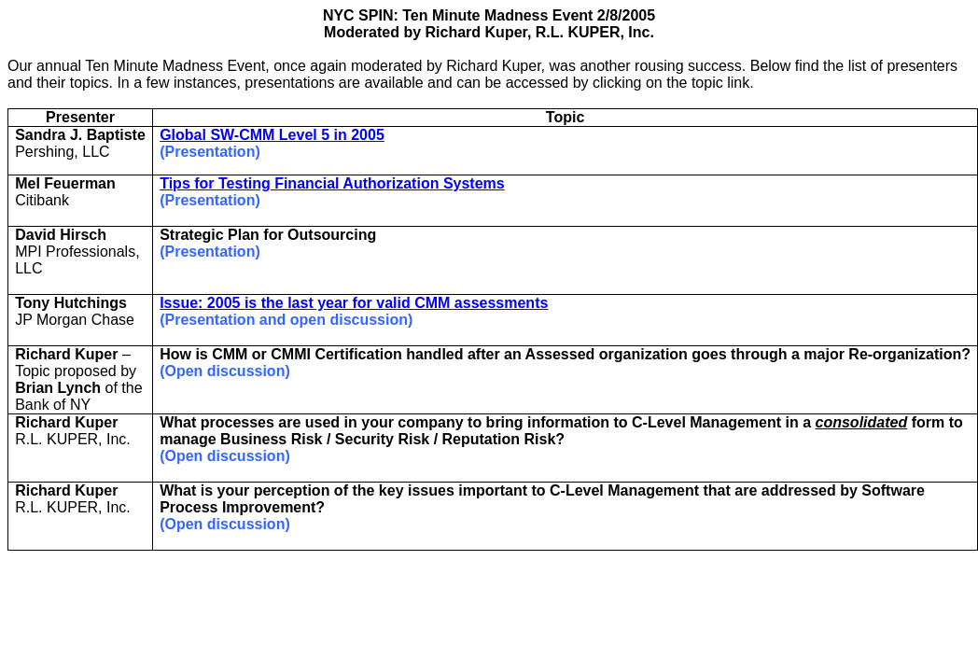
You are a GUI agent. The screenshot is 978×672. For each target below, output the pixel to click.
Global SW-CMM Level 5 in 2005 (272, 135)
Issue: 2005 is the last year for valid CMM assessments (354, 303)
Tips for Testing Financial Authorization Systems (332, 183)
